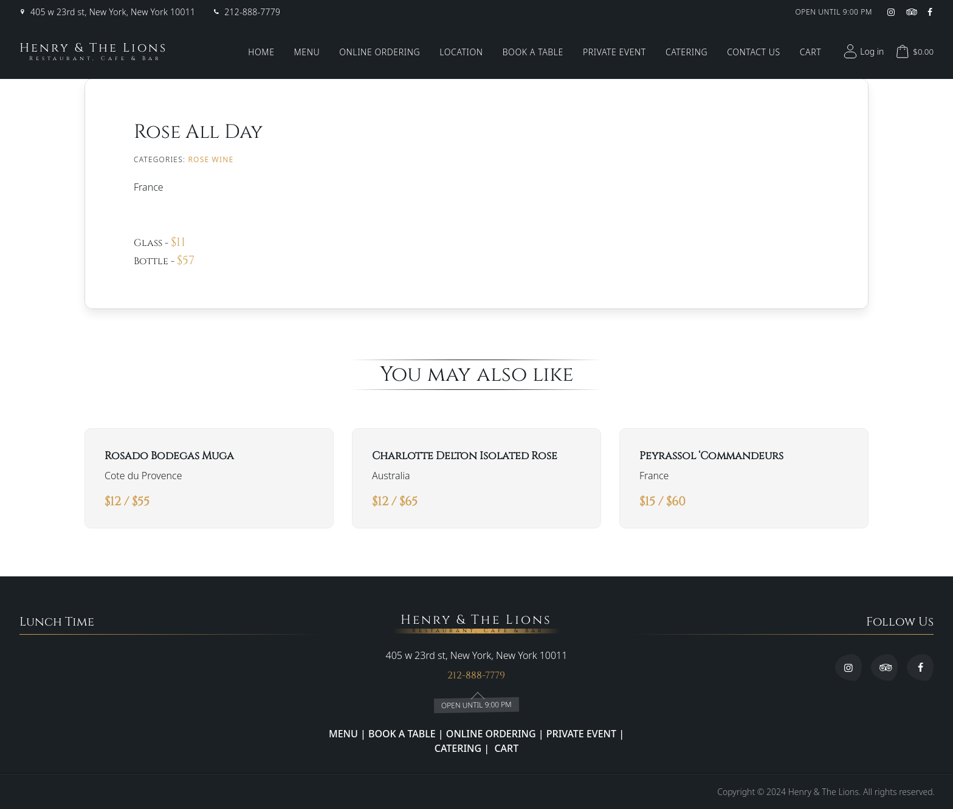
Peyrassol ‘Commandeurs (711, 456)
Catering (686, 52)
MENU (343, 733)
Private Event (614, 52)
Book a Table (533, 52)
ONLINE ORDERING (491, 733)
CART (505, 748)
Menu (307, 52)
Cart (810, 52)
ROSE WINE (210, 159)
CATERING (458, 748)
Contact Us (753, 52)
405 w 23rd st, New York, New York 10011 (112, 12)
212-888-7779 (252, 12)
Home (261, 52)
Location (461, 52)
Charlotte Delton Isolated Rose (464, 456)
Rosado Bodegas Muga (169, 456)
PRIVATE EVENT (581, 733)
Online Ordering (379, 52)
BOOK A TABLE (403, 733)
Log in (862, 51)
